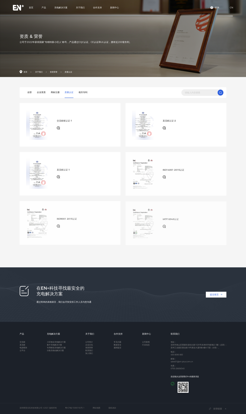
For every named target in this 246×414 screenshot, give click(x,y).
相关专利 (83, 92)
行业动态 (146, 345)
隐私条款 (112, 408)
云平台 (22, 350)
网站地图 (96, 408)
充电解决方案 (60, 7)
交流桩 (22, 342)
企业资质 (41, 92)
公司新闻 (146, 342)
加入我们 (89, 353)
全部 (29, 92)
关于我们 (80, 7)
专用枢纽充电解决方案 (56, 347)
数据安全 (117, 345)
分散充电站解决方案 (55, 350)
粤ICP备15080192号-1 (74, 408)
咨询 (217, 7)
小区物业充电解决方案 (56, 342)
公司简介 (89, 342)
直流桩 (22, 345)
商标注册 (55, 92)
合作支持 (97, 7)
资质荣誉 (53, 72)
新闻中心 (114, 7)
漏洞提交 (117, 347)
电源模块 (23, 347)
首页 (31, 7)
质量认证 (68, 72)
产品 (44, 7)
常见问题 (117, 342)
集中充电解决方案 (54, 345)
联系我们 (89, 350)
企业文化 (89, 345)
